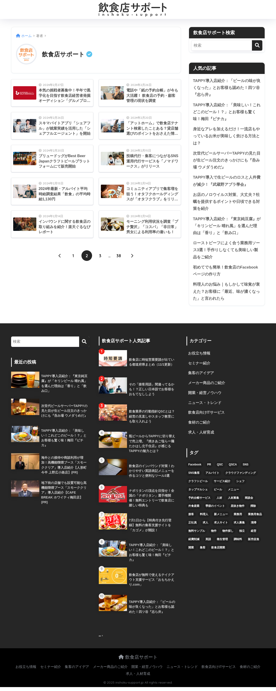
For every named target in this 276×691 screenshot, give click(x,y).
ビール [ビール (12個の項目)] (218, 493)
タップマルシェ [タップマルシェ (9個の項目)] (198, 493)
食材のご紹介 (199, 426)
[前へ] (60, 256)
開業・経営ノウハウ (204, 396)
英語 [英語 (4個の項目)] (208, 543)
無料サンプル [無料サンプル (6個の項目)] (196, 535)
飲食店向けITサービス (206, 416)
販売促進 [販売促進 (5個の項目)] (253, 543)
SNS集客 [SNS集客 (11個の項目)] (194, 476)
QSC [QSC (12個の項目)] (220, 468)
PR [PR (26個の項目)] (209, 468)
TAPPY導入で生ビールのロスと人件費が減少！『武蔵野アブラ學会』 (227, 182)
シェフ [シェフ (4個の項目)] (240, 485)
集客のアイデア (201, 377)
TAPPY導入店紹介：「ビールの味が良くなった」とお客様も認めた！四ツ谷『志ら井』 (227, 88)
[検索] (257, 45)
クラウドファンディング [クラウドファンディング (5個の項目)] (240, 476)
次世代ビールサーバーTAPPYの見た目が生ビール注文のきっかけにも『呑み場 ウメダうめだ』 (227, 161)
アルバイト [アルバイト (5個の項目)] (212, 476)
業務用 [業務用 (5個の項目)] (238, 518)
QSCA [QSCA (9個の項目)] (233, 468)
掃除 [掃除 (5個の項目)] (253, 510)
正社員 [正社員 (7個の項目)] (192, 526)
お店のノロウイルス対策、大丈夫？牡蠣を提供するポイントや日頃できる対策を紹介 (226, 203)
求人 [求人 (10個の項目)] (205, 526)
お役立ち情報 (199, 357)
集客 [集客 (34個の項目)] (202, 551)
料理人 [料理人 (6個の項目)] (204, 518)
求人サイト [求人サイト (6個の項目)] (221, 526)
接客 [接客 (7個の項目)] (191, 518)
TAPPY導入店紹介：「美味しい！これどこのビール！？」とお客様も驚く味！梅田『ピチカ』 (227, 112)
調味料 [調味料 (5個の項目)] (238, 543)
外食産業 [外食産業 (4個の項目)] (193, 510)
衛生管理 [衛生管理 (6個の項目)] (222, 543)
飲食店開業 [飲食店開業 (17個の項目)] (218, 551)
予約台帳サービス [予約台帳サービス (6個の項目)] (199, 501)
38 (118, 255)
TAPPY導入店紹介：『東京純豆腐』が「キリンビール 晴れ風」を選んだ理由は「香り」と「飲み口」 (227, 228)
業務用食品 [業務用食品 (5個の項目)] (255, 518)
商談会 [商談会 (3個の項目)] (249, 501)
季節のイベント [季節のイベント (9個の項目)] (215, 510)
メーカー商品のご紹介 (206, 386)
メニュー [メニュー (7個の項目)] (233, 493)
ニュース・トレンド (204, 406)
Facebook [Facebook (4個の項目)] (194, 468)
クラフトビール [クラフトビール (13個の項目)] (198, 485)
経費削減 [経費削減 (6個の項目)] (193, 543)
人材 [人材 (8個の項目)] (219, 501)
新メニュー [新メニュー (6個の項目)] (221, 518)
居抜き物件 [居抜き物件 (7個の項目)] (238, 510)
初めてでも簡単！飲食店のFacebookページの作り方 (225, 273)
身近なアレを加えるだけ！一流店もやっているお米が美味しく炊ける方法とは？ (226, 137)
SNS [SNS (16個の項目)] (245, 468)
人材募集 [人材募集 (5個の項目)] (233, 501)
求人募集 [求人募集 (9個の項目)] (239, 526)
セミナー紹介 (199, 367)
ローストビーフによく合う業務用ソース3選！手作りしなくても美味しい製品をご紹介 (226, 252)
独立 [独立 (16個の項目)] (242, 535)
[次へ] (132, 256)
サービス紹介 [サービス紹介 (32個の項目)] (222, 485)
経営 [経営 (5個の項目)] (253, 535)
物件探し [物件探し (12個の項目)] (227, 535)
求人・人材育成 (201, 436)
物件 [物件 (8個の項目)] (214, 535)
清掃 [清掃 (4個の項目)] (253, 526)
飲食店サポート (138, 660)
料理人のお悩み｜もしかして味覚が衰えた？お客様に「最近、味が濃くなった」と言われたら (226, 294)
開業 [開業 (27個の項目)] (191, 551)
